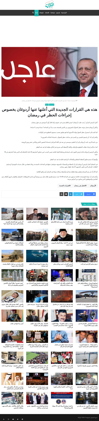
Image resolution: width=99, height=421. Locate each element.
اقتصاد (47, 12)
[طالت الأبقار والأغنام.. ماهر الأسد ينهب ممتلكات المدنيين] (12, 398)
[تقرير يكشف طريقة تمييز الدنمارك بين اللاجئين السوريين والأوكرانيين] (37, 275)
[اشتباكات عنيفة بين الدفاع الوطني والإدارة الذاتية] (12, 235)
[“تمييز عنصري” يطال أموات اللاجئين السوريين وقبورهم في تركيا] (12, 275)
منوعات (41, 12)
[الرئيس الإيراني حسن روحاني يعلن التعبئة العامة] (62, 256)
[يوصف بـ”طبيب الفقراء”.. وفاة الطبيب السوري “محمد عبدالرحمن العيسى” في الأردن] (62, 315)
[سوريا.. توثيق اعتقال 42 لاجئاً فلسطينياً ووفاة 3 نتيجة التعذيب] (87, 235)
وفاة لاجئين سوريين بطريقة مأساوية (87, 365)
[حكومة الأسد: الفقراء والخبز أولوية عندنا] (62, 379)
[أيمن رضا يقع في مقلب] (12, 315)
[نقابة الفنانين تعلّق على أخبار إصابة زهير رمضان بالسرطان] (62, 275)
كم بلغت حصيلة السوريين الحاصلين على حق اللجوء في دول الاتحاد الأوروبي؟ (38, 367)
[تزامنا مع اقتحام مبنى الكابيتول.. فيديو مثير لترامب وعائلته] (37, 398)
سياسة (53, 12)
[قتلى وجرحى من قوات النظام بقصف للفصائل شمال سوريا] (12, 256)
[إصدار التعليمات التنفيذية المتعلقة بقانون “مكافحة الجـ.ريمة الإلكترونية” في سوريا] (12, 337)
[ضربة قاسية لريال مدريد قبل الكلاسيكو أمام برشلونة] (62, 214)
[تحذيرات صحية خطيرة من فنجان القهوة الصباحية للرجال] (62, 337)
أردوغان (92, 186)
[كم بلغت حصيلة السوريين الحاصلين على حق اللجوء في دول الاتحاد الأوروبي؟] (37, 358)
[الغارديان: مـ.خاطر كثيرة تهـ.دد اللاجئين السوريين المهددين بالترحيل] (62, 358)
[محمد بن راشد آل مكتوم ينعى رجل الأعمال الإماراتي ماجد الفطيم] (12, 379)
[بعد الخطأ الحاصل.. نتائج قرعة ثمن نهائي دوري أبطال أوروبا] (87, 315)
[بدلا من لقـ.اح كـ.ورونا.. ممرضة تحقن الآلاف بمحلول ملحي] (37, 296)
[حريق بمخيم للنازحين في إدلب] (87, 256)
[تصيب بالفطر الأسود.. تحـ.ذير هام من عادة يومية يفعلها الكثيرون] (87, 398)
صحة (36, 12)
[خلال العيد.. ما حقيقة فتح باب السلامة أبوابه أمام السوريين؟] (87, 296)
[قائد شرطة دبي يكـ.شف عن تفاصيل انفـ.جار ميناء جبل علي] (62, 296)
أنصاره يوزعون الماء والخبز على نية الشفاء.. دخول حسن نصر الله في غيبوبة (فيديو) (88, 223)
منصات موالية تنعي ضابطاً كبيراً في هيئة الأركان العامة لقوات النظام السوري (38, 244)
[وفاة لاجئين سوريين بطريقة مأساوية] (87, 358)
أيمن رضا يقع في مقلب (16, 323)
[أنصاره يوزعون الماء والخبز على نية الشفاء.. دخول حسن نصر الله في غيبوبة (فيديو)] (87, 214)
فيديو (58, 12)
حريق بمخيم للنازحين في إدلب (89, 264)
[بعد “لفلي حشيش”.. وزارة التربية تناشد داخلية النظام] (12, 358)
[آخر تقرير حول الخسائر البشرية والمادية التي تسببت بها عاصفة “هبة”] (12, 214)
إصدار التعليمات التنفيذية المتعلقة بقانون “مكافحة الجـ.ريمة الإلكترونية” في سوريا (13, 346)
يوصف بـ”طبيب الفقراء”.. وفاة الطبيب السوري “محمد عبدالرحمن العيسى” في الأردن (62, 325)
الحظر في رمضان (80, 186)
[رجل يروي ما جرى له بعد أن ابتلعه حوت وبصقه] (37, 256)
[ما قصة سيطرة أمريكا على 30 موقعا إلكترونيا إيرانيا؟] (62, 398)
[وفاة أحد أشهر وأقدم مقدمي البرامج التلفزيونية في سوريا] (87, 379)
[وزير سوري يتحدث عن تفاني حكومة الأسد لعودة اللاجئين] (37, 379)
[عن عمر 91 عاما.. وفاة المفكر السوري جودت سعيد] (62, 235)
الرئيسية (64, 12)
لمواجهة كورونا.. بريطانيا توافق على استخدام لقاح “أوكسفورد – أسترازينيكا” (88, 285)
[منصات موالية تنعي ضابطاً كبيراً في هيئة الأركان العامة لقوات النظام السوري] (37, 235)
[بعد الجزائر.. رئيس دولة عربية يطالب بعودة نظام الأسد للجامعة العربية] (37, 337)
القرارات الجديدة (64, 186)
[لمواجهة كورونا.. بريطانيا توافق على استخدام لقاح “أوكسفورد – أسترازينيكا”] (87, 275)
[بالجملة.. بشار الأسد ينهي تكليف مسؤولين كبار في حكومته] (37, 315)
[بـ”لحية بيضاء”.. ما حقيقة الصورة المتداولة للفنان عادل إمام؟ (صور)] (87, 337)
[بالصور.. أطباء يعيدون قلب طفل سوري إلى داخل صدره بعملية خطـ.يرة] (12, 296)
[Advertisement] (49, 30)
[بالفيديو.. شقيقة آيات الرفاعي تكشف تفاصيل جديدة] (37, 214)
